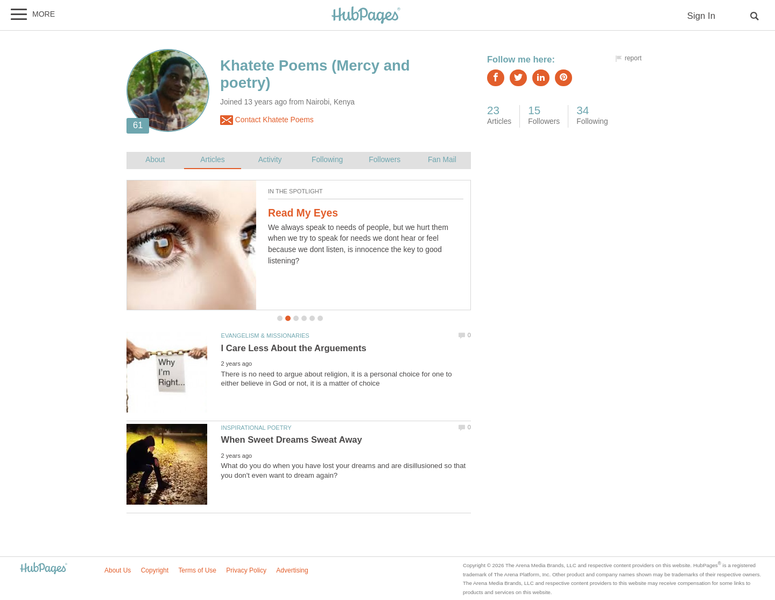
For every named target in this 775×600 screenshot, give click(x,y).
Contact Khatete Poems (267, 120)
